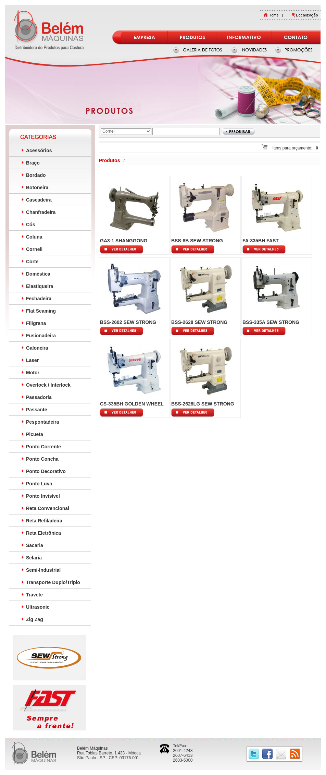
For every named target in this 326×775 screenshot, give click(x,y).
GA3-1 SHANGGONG (123, 240)
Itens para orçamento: (290, 148)
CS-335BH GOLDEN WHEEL (132, 404)
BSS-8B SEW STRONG (197, 240)
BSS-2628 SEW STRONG (199, 322)
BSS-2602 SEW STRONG (128, 322)
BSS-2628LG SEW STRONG (202, 404)
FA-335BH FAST (260, 240)
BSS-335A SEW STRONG (270, 322)
